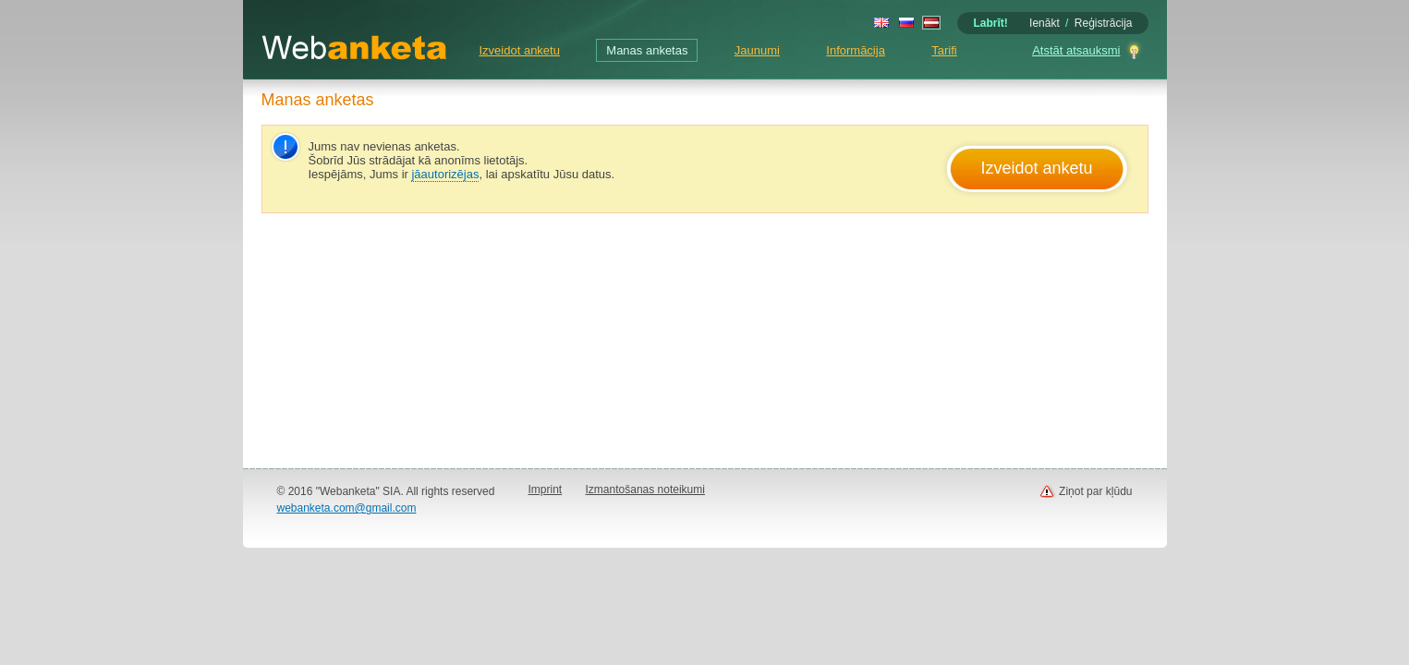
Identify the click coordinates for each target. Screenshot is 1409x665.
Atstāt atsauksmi (1076, 50)
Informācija (855, 50)
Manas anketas (646, 50)
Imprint (545, 489)
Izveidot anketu (520, 50)
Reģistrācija (1104, 23)
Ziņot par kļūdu (1095, 491)
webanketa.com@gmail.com (347, 508)
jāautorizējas (445, 174)
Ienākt (1044, 23)
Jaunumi (757, 50)
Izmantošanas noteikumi (645, 489)
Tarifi (943, 50)
